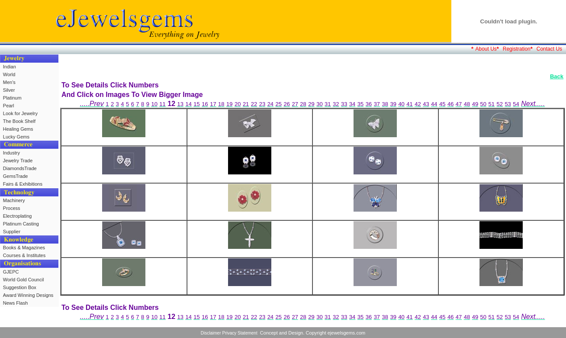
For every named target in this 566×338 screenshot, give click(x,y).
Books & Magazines (24, 247)
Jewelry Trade (17, 160)
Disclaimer (211, 333)
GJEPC (11, 271)
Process (11, 208)
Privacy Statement (239, 333)
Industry (11, 152)
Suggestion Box (19, 287)
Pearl (8, 105)
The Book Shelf (19, 121)
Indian (9, 66)
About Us (485, 49)
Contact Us (549, 49)
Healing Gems (18, 129)
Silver (9, 90)
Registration (517, 49)
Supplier (11, 231)
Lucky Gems (16, 136)
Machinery (14, 200)
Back (556, 76)
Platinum (12, 97)
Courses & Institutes (24, 255)
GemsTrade (15, 176)
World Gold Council (23, 279)
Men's (9, 82)
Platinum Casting (21, 223)
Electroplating (17, 216)
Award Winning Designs (28, 295)
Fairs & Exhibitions (22, 184)
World (9, 74)
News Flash (15, 303)
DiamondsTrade (20, 168)
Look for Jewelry (20, 113)
